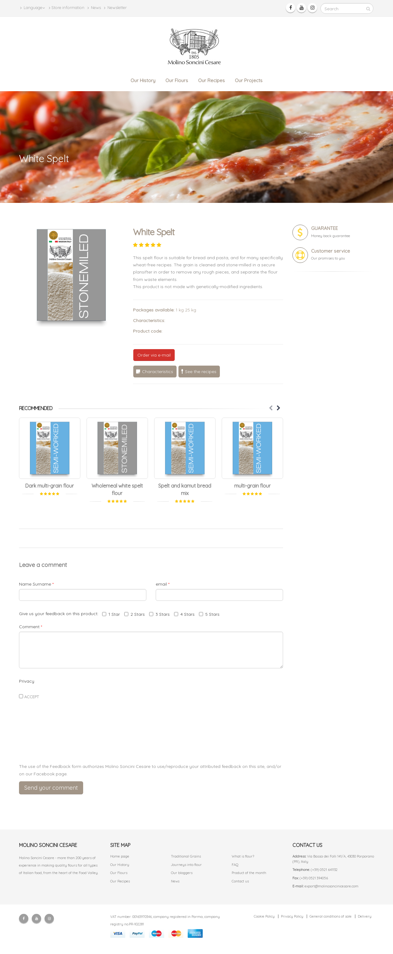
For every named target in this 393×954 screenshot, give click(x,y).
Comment (30, 626)
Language (32, 7)
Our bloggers (181, 873)
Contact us (240, 881)
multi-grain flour (252, 486)
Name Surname (36, 584)
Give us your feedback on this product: (60, 613)
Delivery (365, 916)
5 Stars (209, 614)
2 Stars (134, 614)
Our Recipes (211, 80)
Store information (66, 7)
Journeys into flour (186, 865)
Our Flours (176, 80)
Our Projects (249, 80)
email (162, 584)
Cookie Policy (264, 916)
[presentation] (151, 744)
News (94, 7)
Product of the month (249, 873)
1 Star (111, 614)
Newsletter (115, 7)
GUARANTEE (324, 228)
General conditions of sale (331, 916)
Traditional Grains (186, 856)
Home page (119, 856)
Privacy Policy (292, 916)
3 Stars (159, 614)
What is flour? (243, 856)
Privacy (26, 681)
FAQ (235, 865)
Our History (142, 80)
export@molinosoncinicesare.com (331, 886)
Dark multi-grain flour (49, 486)
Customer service (330, 251)
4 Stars (184, 614)
